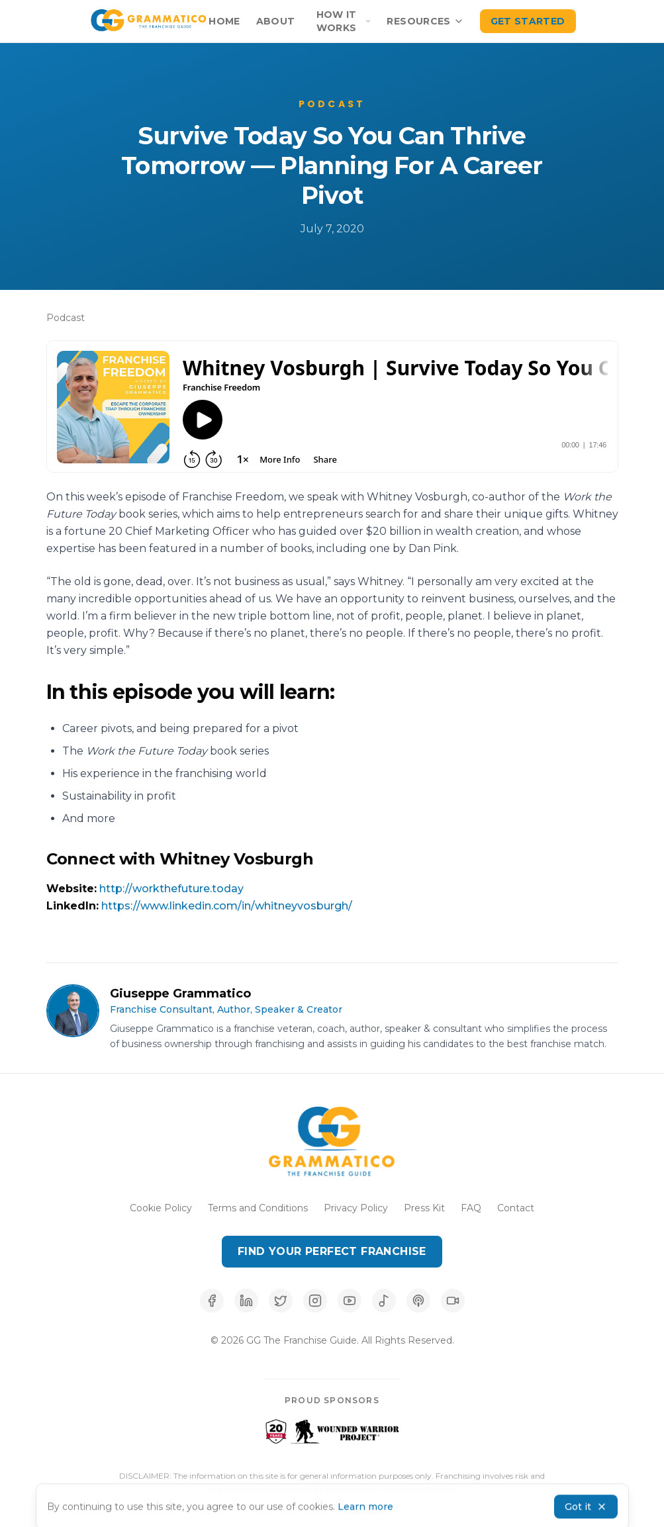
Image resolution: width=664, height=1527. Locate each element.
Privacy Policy (356, 1208)
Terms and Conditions (258, 1208)
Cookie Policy (161, 1208)
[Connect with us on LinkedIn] (246, 1301)
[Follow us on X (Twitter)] (281, 1301)
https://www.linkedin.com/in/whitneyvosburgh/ (226, 906)
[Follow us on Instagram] (315, 1301)
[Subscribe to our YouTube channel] (349, 1301)
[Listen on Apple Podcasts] (418, 1301)
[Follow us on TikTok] (453, 1301)
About (275, 21)
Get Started (528, 21)
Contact (515, 1208)
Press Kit (424, 1208)
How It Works (343, 21)
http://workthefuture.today (171, 888)
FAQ (471, 1208)
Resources (425, 21)
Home (224, 21)
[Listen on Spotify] (384, 1301)
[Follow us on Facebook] (212, 1301)
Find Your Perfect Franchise (332, 1251)
